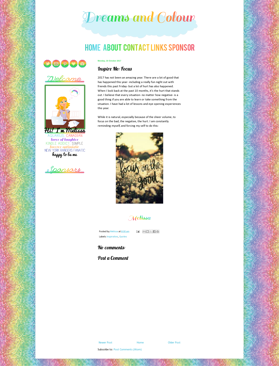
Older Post (174, 342)
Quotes (123, 236)
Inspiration (112, 236)
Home (140, 342)
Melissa (114, 231)
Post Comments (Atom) (128, 349)
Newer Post (105, 342)
